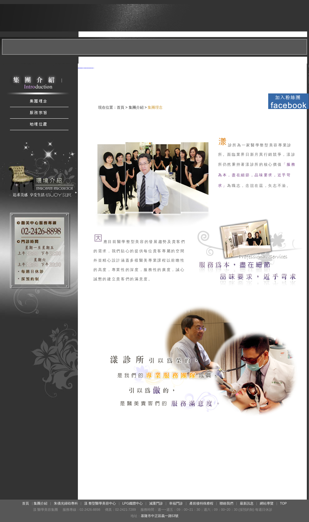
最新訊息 (247, 503)
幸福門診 (176, 503)
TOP (283, 503)
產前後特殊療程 (201, 503)
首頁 (120, 107)
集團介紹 (39, 101)
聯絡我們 (226, 503)
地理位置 (39, 124)
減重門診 (156, 503)
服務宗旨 (39, 113)
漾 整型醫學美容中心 (100, 503)
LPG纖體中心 (132, 503)
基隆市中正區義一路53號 (160, 516)
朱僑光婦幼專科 (66, 503)
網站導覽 (266, 503)
